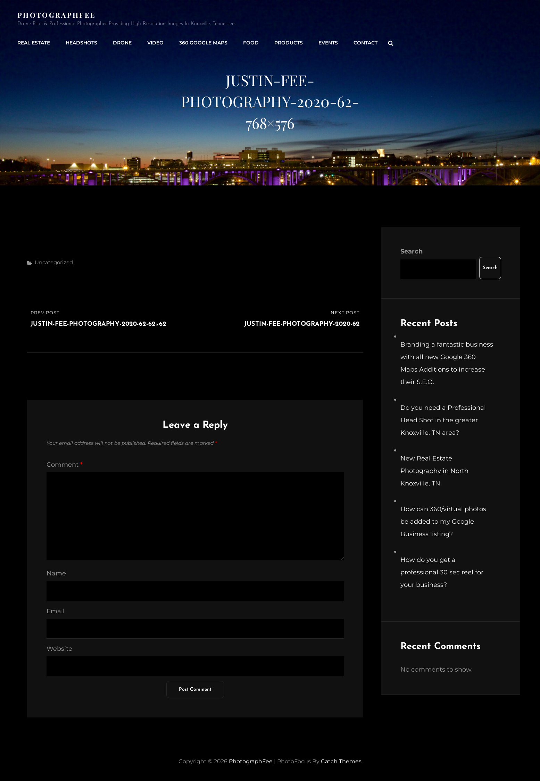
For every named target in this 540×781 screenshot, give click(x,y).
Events (328, 43)
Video (155, 43)
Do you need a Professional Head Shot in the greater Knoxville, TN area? (443, 420)
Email (56, 611)
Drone (122, 43)
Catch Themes (341, 761)
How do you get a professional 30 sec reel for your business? (441, 572)
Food (251, 43)
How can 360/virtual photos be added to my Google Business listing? (443, 521)
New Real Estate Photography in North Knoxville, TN (434, 471)
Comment (65, 464)
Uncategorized (54, 262)
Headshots (81, 43)
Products (288, 43)
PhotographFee (56, 14)
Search (411, 251)
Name (56, 573)
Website (59, 649)
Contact (365, 43)
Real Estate (33, 43)
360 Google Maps (203, 43)
